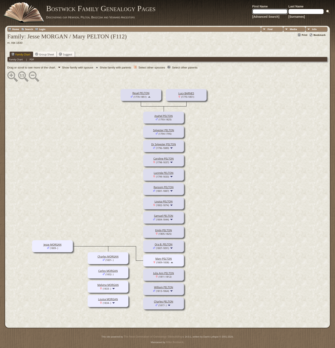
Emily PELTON (163, 230)
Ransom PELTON (164, 187)
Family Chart (21, 54)
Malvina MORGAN (108, 285)
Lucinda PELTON (163, 173)
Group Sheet (44, 54)
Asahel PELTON (163, 116)
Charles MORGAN (108, 256)
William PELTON (163, 287)
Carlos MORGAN (108, 271)
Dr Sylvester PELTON (163, 144)
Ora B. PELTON (163, 244)
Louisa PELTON (163, 201)
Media (293, 29)
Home (15, 29)
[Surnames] (296, 16)
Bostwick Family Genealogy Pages (101, 8)
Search (29, 29)
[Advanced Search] (265, 16)
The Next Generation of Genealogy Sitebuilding (153, 336)
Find (270, 29)
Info (314, 29)
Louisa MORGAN (108, 299)
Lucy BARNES (186, 93)
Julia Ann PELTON (163, 273)
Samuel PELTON (163, 216)
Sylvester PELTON (163, 130)
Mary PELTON (163, 259)
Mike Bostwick (175, 342)
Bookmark (319, 34)
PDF (32, 59)
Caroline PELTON (163, 158)
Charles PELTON (163, 301)
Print (304, 34)
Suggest (65, 54)
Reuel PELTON (141, 93)
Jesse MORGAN (52, 244)
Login (42, 29)
